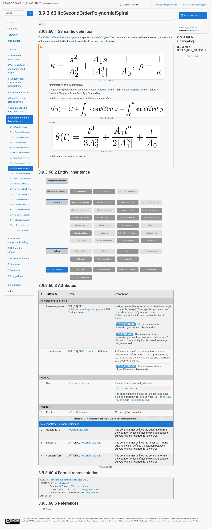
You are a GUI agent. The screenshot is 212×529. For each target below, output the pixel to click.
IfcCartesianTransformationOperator (81, 210)
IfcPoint (151, 225)
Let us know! (194, 30)
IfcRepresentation (125, 315)
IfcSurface (81, 240)
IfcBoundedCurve (80, 251)
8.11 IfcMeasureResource (20, 179)
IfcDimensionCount (79, 383)
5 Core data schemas (19, 92)
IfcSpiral (104, 37)
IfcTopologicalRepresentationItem (128, 191)
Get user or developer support (195, 5)
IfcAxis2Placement (78, 412)
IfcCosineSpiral (104, 269)
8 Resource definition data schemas (19, 119)
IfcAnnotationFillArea (80, 202)
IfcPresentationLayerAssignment (86, 309)
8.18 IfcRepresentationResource (21, 215)
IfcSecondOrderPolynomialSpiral (60, 37)
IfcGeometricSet (128, 218)
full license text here (156, 521)
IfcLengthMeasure (78, 430)
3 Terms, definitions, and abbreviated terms (18, 69)
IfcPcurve (81, 259)
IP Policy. (196, 521)
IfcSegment (104, 233)
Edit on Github (190, 15)
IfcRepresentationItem (57, 180)
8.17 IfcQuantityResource (20, 209)
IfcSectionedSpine (81, 233)
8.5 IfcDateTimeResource (20, 147)
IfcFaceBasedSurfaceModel (152, 210)
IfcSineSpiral (151, 269)
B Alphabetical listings (15, 250)
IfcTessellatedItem (104, 240)
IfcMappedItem (81, 191)
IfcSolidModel (151, 233)
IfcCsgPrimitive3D (104, 210)
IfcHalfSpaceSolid (151, 218)
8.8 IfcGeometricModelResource (21, 163)
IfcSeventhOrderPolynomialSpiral (128, 269)
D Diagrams (14, 264)
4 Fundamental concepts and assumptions (16, 82)
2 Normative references (14, 57)
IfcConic (104, 251)
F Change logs (15, 276)
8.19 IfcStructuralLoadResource (21, 220)
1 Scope (12, 49)
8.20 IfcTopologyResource (20, 225)
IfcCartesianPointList (151, 202)
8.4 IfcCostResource (18, 142)
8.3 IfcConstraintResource (20, 137)
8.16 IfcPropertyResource (20, 204)
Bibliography (14, 285)
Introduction (14, 40)
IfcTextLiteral (128, 240)
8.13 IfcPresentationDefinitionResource (21, 189)
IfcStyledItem (104, 191)
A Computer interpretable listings (19, 240)
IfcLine (127, 251)
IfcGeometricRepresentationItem (57, 191)
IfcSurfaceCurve (127, 259)
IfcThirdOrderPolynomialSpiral (81, 277)
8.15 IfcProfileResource (19, 199)
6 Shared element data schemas (17, 100)
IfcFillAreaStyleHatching (81, 218)
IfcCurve (57, 202)
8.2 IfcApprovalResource (20, 132)
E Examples (14, 270)
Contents (12, 28)
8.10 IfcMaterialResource (20, 173)
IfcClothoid (80, 269)
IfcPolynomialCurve (104, 259)
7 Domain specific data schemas (17, 109)
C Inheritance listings (19, 258)
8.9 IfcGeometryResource (20, 168)
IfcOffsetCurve (151, 251)
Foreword (13, 34)
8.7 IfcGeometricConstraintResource (21, 158)
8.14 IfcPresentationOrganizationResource (21, 194)
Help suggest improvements (165, 5)
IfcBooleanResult (104, 202)
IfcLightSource (81, 225)
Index (10, 291)
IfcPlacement (104, 225)
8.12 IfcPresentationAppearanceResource (21, 184)
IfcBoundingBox (127, 202)
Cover (11, 22)
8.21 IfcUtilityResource (19, 230)
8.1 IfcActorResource (18, 127)
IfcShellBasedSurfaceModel (128, 233)
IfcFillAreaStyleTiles (104, 218)
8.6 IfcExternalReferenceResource (21, 153)
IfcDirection (128, 210)
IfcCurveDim (124, 388)
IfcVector (151, 240)
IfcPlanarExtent (128, 225)
